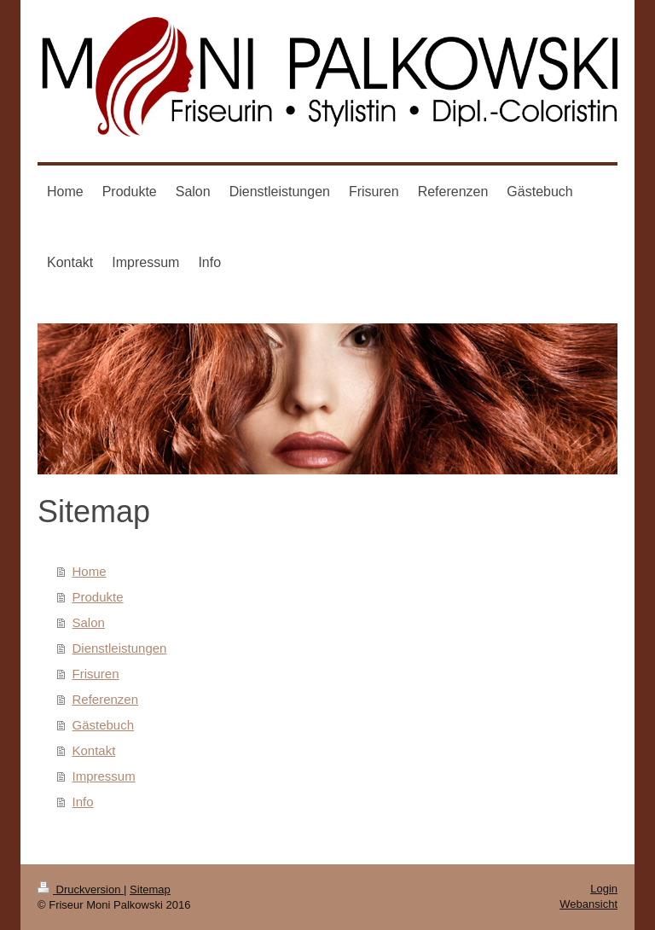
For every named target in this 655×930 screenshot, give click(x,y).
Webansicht (588, 904)
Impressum (104, 776)
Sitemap (150, 889)
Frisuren (95, 673)
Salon (88, 622)
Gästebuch (103, 725)
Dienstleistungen (119, 648)
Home (89, 571)
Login (603, 888)
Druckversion (81, 889)
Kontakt (94, 750)
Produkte (98, 597)
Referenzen (105, 699)
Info (83, 801)
